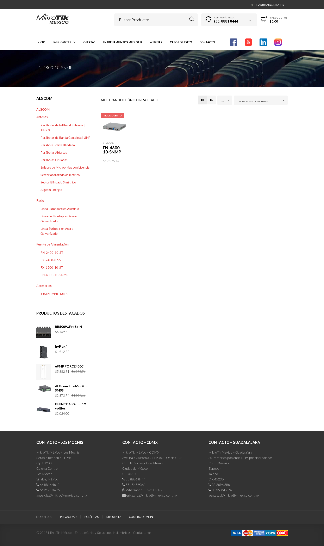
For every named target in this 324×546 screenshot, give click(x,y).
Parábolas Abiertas (53, 152)
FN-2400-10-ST (51, 252)
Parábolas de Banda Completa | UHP (65, 137)
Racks (40, 200)
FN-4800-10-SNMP (54, 275)
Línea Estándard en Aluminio (59, 209)
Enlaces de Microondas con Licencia (64, 167)
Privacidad (68, 516)
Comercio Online (141, 516)
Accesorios (44, 285)
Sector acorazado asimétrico (60, 175)
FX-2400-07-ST (51, 260)
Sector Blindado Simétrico (58, 182)
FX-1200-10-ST (51, 267)
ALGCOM (43, 109)
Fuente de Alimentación (52, 244)
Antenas (42, 117)
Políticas (91, 516)
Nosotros (44, 516)
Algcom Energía (51, 190)
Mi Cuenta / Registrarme (269, 4)
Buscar (192, 19)
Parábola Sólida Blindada (57, 145)
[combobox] (224, 100)
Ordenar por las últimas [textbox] (253, 101)
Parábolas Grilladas (54, 160)
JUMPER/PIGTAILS (54, 294)
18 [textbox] (222, 101)
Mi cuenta (113, 516)
